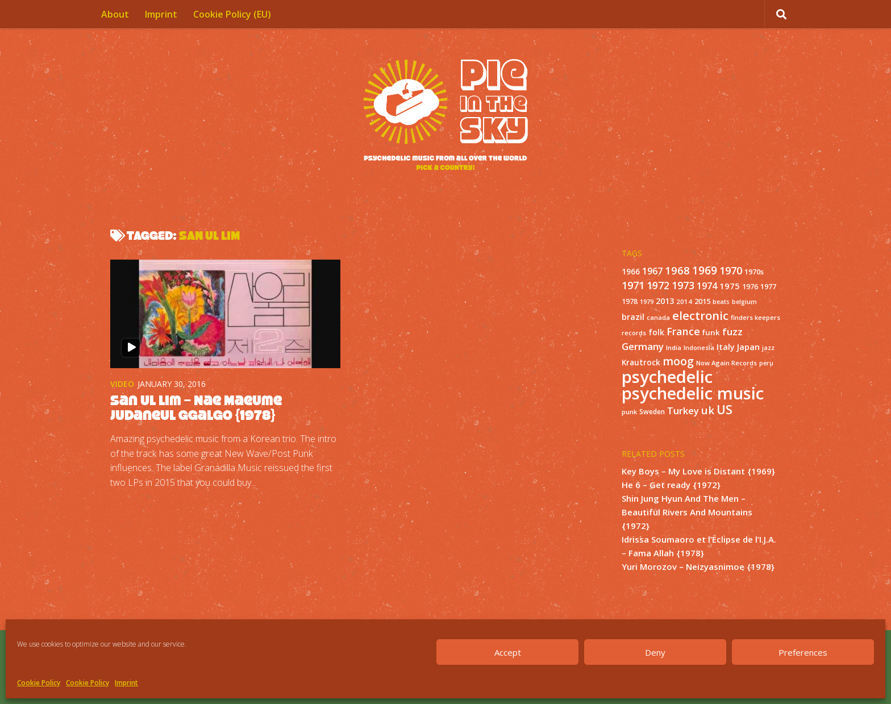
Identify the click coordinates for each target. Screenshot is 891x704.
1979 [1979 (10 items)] (646, 302)
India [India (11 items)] (673, 347)
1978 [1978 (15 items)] (630, 301)
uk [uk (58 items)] (707, 410)
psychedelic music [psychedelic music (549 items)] (693, 393)
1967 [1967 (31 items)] (652, 271)
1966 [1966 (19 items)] (631, 271)
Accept (507, 652)
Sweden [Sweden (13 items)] (652, 411)
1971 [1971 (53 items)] (633, 285)
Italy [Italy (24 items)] (726, 346)
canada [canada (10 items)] (658, 318)
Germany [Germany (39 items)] (643, 346)
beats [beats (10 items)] (721, 302)
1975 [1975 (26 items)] (729, 285)
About (115, 14)
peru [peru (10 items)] (766, 363)
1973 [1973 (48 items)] (683, 285)
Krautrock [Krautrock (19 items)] (641, 362)
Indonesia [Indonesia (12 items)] (699, 347)
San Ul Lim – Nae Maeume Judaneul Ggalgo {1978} (196, 407)
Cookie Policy (38, 683)
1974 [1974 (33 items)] (707, 286)
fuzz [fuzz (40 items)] (732, 331)
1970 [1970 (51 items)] (730, 270)
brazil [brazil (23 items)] (633, 316)
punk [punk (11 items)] (629, 411)
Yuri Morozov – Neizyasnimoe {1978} (698, 566)
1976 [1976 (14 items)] (750, 286)
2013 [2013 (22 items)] (665, 300)
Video (122, 383)
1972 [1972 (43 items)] (658, 285)
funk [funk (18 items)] (711, 332)
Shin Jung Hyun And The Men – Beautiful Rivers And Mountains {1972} (687, 512)
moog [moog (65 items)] (678, 361)
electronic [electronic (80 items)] (700, 315)
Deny (655, 652)
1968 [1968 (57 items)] (677, 270)
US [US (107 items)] (724, 409)
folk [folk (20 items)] (656, 332)
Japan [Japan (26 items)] (748, 346)
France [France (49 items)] (683, 331)
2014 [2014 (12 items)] (684, 301)
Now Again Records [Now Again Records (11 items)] (726, 363)
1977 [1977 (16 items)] (768, 286)
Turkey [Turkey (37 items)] (683, 410)
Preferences (802, 652)
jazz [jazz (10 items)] (768, 348)
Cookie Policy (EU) (232, 14)
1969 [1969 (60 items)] (704, 270)
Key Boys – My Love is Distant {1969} (698, 471)
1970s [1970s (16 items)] (754, 271)
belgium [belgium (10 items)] (744, 302)
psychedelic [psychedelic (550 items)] (667, 376)
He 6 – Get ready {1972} (671, 484)
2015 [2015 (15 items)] (702, 301)
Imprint (126, 683)
